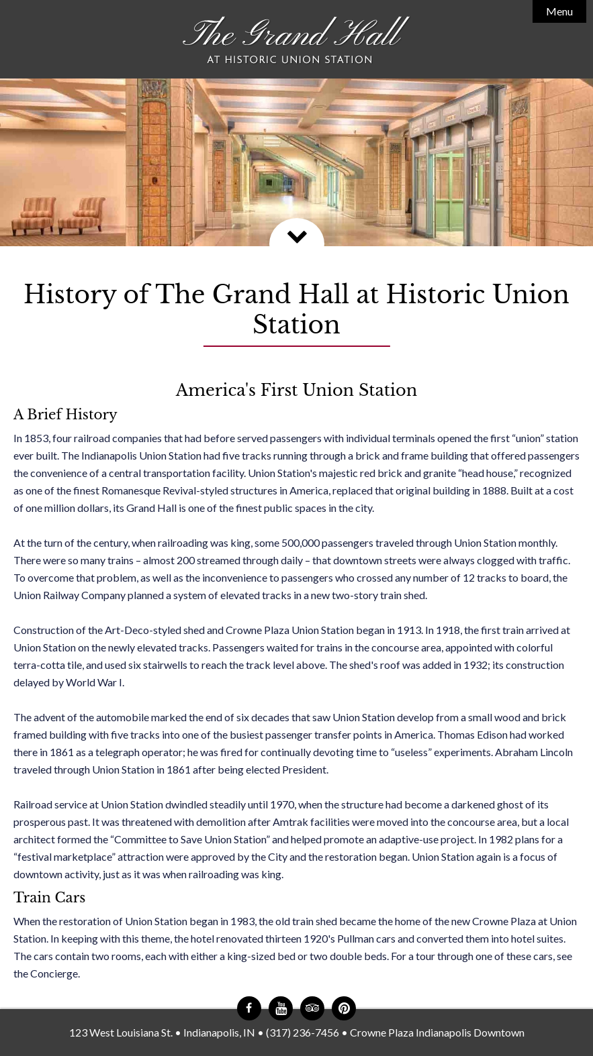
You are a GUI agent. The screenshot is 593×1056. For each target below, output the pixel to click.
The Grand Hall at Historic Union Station (297, 40)
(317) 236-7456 (302, 1032)
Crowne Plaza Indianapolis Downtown (437, 1032)
